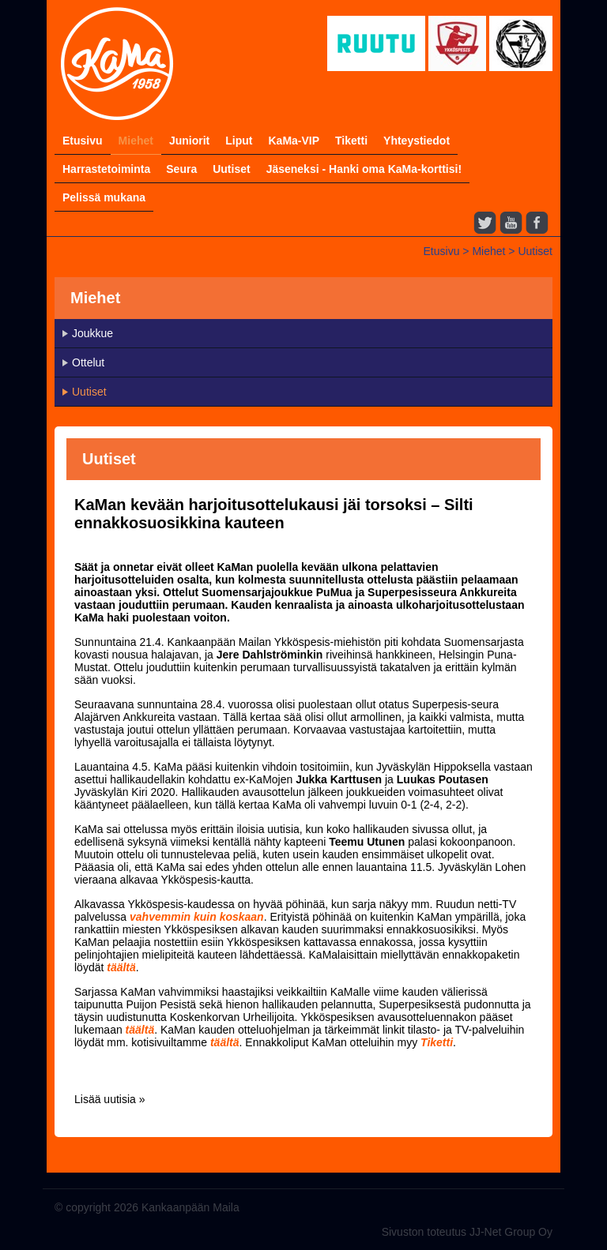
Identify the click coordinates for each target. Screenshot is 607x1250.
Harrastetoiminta (106, 169)
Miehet (136, 140)
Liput (238, 140)
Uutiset (231, 169)
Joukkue (92, 333)
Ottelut (88, 362)
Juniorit (189, 140)
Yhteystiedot (416, 140)
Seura (181, 169)
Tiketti (351, 140)
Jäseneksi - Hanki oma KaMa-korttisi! (364, 169)
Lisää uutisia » (109, 1099)
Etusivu (82, 140)
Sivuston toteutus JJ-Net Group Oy (467, 1232)
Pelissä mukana (103, 197)
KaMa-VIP (293, 140)
